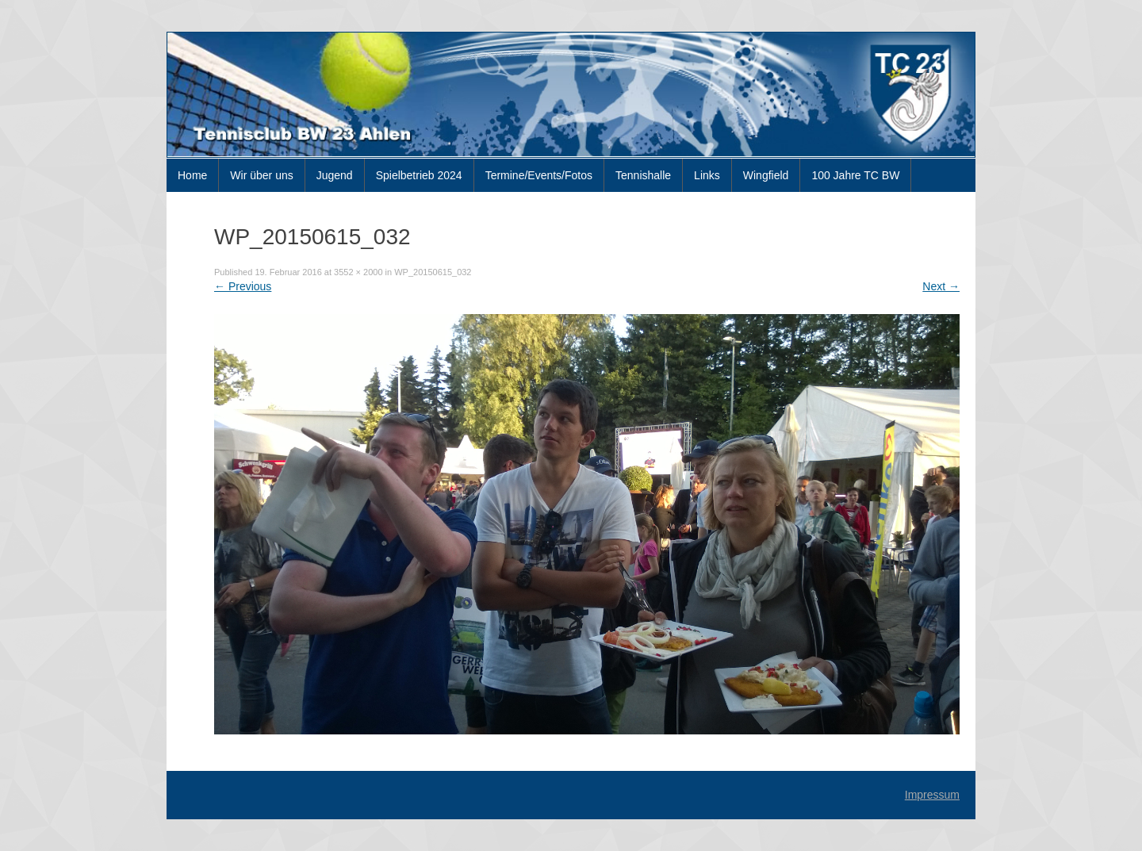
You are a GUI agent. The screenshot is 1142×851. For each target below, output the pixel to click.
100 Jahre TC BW (855, 175)
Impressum (932, 794)
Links (707, 175)
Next (941, 286)
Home (192, 175)
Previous (242, 286)
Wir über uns (261, 175)
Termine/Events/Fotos (538, 175)
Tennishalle (643, 175)
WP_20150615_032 (432, 272)
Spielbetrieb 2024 (419, 175)
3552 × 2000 (358, 272)
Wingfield (766, 175)
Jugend (334, 175)
